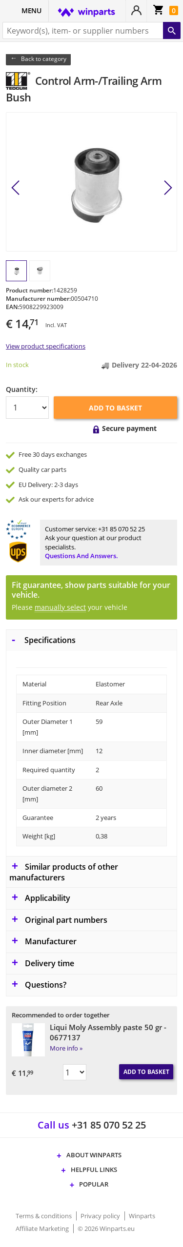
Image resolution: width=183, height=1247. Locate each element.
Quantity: (22, 389)
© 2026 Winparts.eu (106, 1228)
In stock (17, 364)
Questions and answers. (81, 555)
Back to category (43, 59)
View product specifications (45, 346)
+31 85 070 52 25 (121, 529)
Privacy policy (101, 1215)
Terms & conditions (44, 1215)
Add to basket (115, 407)
